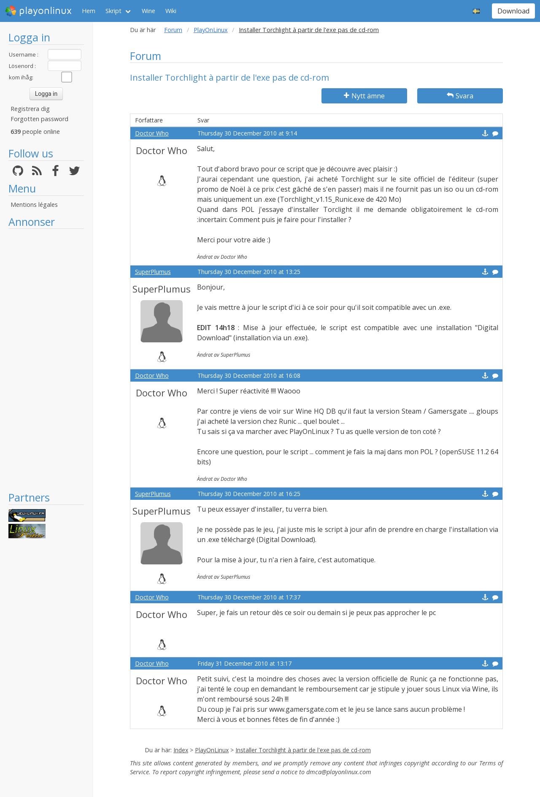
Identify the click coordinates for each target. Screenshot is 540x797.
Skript (113, 11)
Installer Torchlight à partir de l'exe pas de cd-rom (303, 750)
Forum (173, 30)
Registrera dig (30, 109)
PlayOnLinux (211, 30)
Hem (88, 11)
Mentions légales (34, 205)
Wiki (170, 11)
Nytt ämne (364, 95)
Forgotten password (39, 119)
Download (513, 11)
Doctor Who (152, 133)
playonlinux (38, 11)
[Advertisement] (46, 359)
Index (180, 750)
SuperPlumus (153, 272)
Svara (460, 95)
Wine (148, 11)
